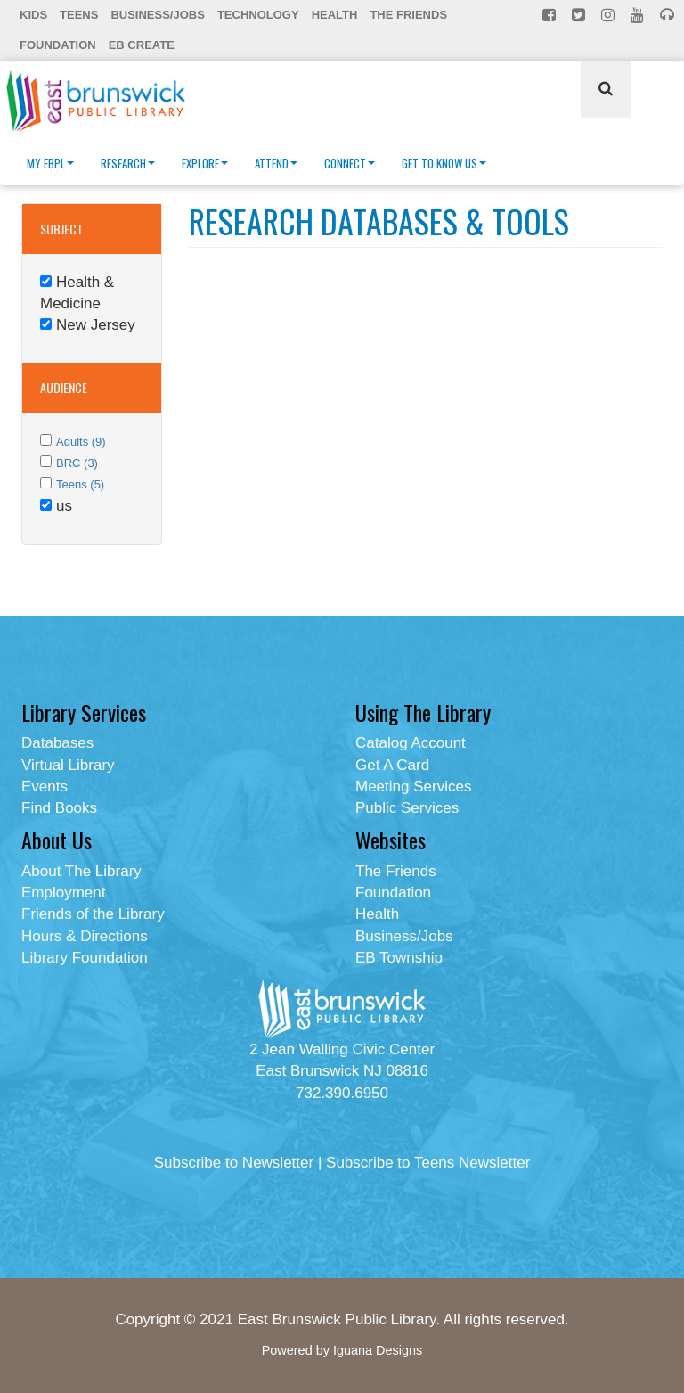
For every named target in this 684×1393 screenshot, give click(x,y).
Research (128, 163)
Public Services (407, 807)
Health (335, 14)
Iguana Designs (377, 1350)
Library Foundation (84, 957)
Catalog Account (410, 742)
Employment (63, 892)
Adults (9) (81, 441)
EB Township (399, 957)
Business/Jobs (157, 14)
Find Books (59, 807)
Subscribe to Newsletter (234, 1162)
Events (44, 786)
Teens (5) (80, 484)
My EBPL (50, 163)
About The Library (81, 871)
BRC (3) (77, 463)
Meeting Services (413, 786)
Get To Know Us (444, 163)
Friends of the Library (93, 913)
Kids (33, 14)
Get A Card (392, 765)
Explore (205, 163)
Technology (258, 14)
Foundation (58, 45)
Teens (79, 14)
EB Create (142, 45)
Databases (57, 742)
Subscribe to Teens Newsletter (428, 1162)
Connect (349, 163)
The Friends (408, 14)
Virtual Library (68, 765)
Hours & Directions (84, 936)
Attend (276, 163)
